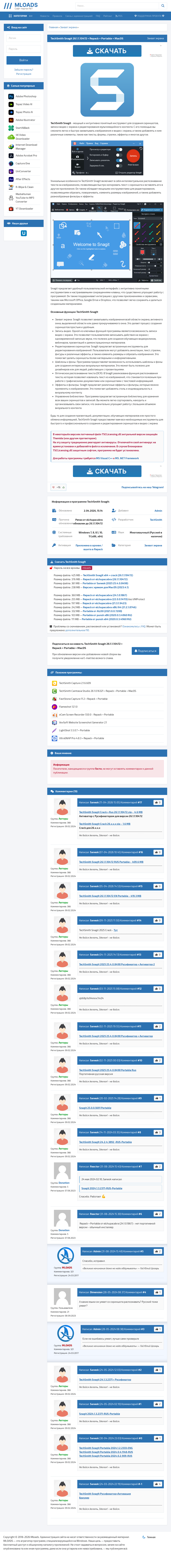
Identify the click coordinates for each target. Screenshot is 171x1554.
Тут (116, 930)
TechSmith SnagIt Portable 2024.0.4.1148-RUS (106, 1451)
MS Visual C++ (104, 458)
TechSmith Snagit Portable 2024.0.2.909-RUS (105, 1455)
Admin (158, 510)
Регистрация (23, 73)
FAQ (98, 15)
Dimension (96, 1292)
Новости (44, 15)
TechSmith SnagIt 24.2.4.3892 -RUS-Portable (105, 1141)
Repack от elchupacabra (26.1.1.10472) (105, 579)
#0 (140, 1438)
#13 (139, 954)
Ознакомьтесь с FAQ (133, 626)
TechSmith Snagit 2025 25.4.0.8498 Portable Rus (107, 1070)
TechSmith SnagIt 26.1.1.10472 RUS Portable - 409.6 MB (111, 861)
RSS (118, 15)
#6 (140, 1213)
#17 (140, 802)
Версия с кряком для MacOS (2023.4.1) (106, 587)
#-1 (140, 1483)
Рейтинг (107, 15)
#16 (141, 852)
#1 (139, 1403)
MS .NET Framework (127, 458)
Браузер (84, 1497)
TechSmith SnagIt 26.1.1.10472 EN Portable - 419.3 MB (110, 895)
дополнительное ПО (77, 630)
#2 (140, 1369)
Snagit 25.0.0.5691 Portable (95, 1107)
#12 (139, 988)
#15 (140, 886)
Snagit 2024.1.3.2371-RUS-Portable (101, 1188)
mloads (86, 567)
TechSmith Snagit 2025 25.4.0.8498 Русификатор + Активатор (116, 1036)
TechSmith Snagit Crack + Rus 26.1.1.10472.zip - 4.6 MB (111, 812)
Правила (57, 15)
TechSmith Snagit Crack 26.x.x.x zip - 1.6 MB (104, 823)
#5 (141, 1251)
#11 (139, 1026)
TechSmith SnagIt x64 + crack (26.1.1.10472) (108, 575)
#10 (140, 1060)
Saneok (94, 802)
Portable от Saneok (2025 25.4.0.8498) (105, 583)
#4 (144, 1292)
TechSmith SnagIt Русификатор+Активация (105, 1493)
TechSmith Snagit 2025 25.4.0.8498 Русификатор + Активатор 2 (117, 964)
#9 (140, 1098)
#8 (139, 1132)
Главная (53, 27)
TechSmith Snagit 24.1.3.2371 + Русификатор (105, 1379)
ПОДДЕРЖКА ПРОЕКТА (149, 15)
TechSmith (156, 519)
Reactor (94, 1166)
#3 (142, 1329)
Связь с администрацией (79, 15)
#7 (140, 1166)
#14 (139, 920)
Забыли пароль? (23, 69)
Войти (23, 60)
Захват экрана (68, 27)
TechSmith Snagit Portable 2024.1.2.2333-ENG (106, 1447)
